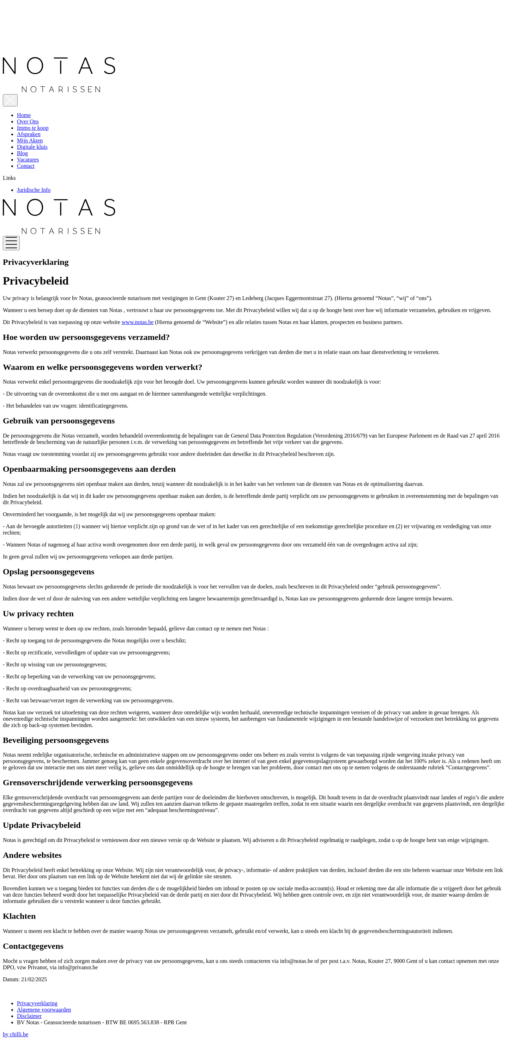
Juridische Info (34, 190)
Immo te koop (33, 128)
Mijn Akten (30, 141)
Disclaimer (29, 1016)
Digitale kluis (32, 147)
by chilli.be (15, 1034)
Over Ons (28, 121)
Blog (22, 153)
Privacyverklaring (37, 1003)
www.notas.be (138, 322)
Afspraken (29, 134)
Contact (26, 166)
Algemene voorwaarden (44, 1010)
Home (24, 115)
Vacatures (28, 160)
